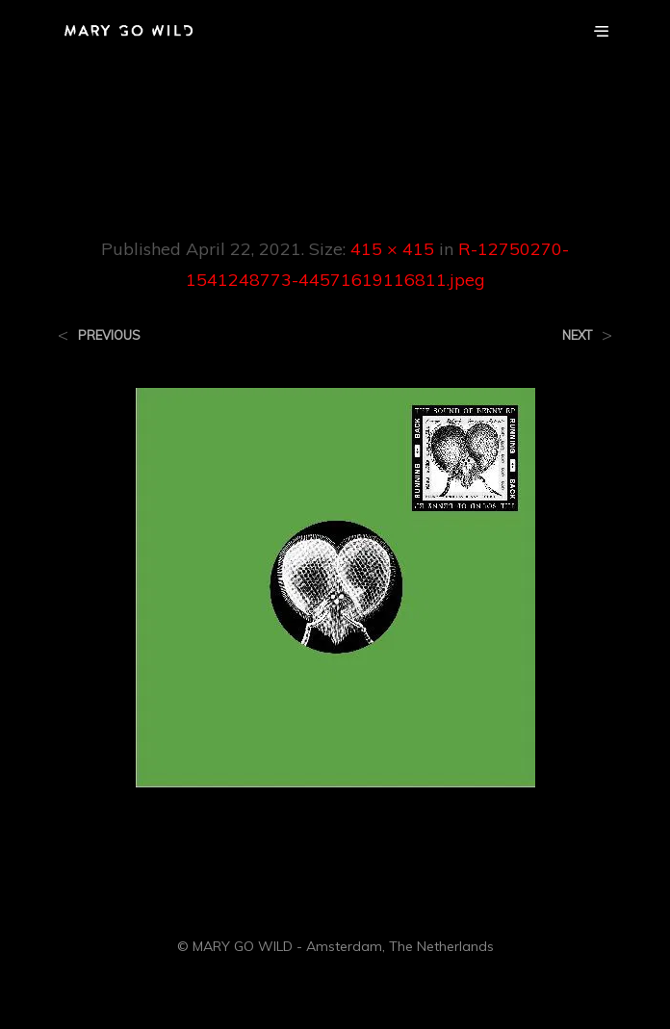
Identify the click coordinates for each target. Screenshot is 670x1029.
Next (577, 335)
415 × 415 (392, 249)
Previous (109, 335)
